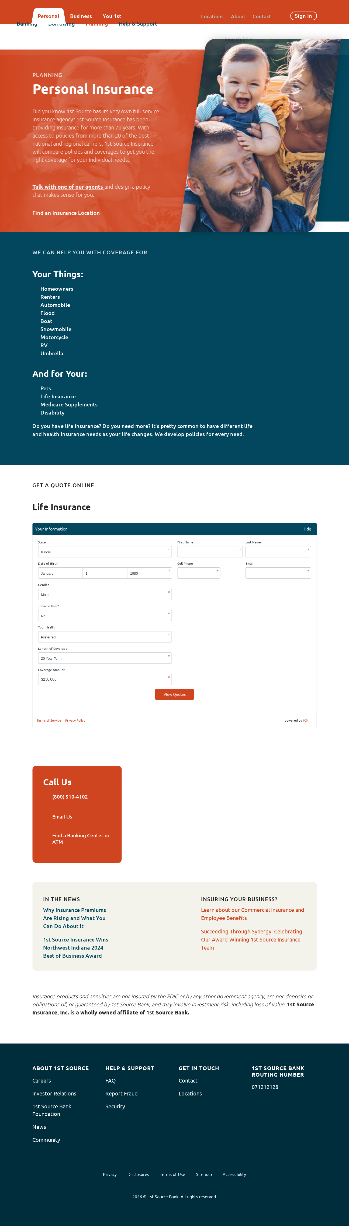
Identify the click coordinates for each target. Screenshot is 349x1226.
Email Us (58, 816)
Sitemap (204, 1173)
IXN (305, 720)
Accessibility (234, 1173)
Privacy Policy (75, 720)
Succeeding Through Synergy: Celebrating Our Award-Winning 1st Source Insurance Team (251, 939)
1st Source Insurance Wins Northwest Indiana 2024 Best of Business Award (75, 947)
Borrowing (77, 31)
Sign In (303, 16)
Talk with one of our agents (68, 187)
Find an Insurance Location (70, 213)
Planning (112, 31)
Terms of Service (49, 720)
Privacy (110, 1173)
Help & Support (153, 31)
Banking (42, 31)
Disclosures (138, 1173)
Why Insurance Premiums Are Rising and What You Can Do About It (74, 917)
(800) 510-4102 (66, 796)
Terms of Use (172, 1173)
